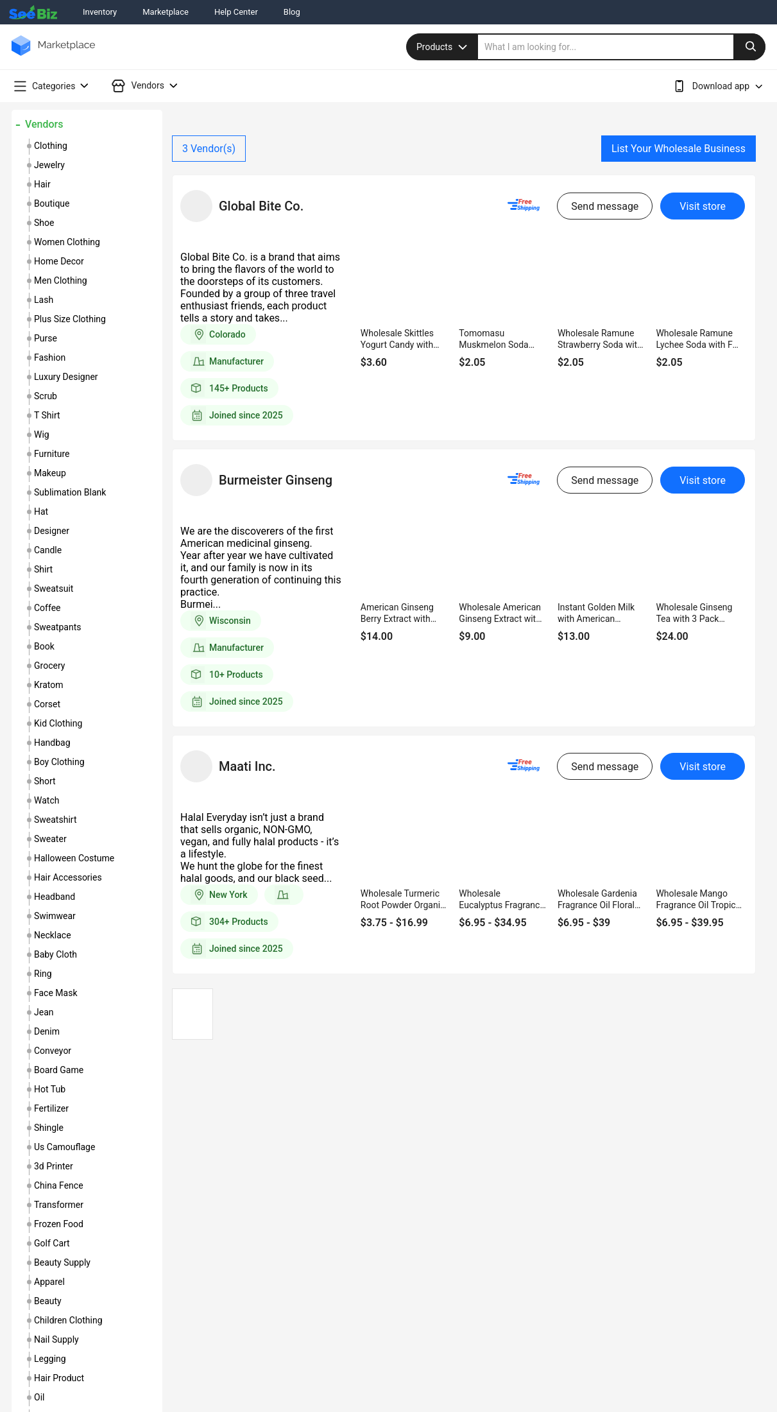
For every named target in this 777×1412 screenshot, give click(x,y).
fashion (49, 357)
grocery (49, 665)
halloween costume (74, 858)
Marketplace (165, 12)
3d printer (53, 1166)
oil (39, 1397)
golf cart (52, 1243)
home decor (59, 261)
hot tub (49, 1089)
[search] (621, 46)
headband (54, 896)
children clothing (68, 1320)
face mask (56, 993)
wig (41, 434)
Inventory (100, 12)
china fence (58, 1185)
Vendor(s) (208, 148)
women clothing (67, 242)
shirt (43, 569)
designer (51, 531)
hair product (59, 1378)
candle (48, 550)
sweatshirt (55, 819)
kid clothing (58, 723)
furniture (52, 454)
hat (41, 511)
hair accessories (68, 877)
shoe (44, 223)
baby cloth (55, 954)
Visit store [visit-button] (702, 206)
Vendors (44, 124)
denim (47, 1031)
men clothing (60, 280)
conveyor (52, 1051)
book (44, 646)
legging (50, 1359)
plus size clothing (70, 319)
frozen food (58, 1224)
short (45, 781)
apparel (49, 1282)
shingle (49, 1128)
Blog (292, 12)
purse (45, 338)
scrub (45, 396)
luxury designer (66, 377)
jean (44, 1012)
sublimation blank (70, 492)
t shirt (47, 415)
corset (47, 704)
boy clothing (59, 762)
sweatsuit (53, 588)
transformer (58, 1205)
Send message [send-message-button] (604, 206)
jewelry (49, 165)
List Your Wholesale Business (678, 148)
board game (58, 1070)
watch (46, 800)
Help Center (236, 12)
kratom (49, 685)
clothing (50, 146)
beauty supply (62, 1262)
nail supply (56, 1339)
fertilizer (51, 1108)
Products (443, 46)
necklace (52, 935)
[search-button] (749, 46)
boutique (52, 203)
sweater (50, 839)
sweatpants (57, 627)
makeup (50, 473)
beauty (48, 1301)
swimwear (55, 916)
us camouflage (64, 1147)
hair (42, 184)
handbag (52, 742)
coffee (47, 608)
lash (43, 300)
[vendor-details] (196, 206)
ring (43, 974)
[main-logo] (53, 55)
